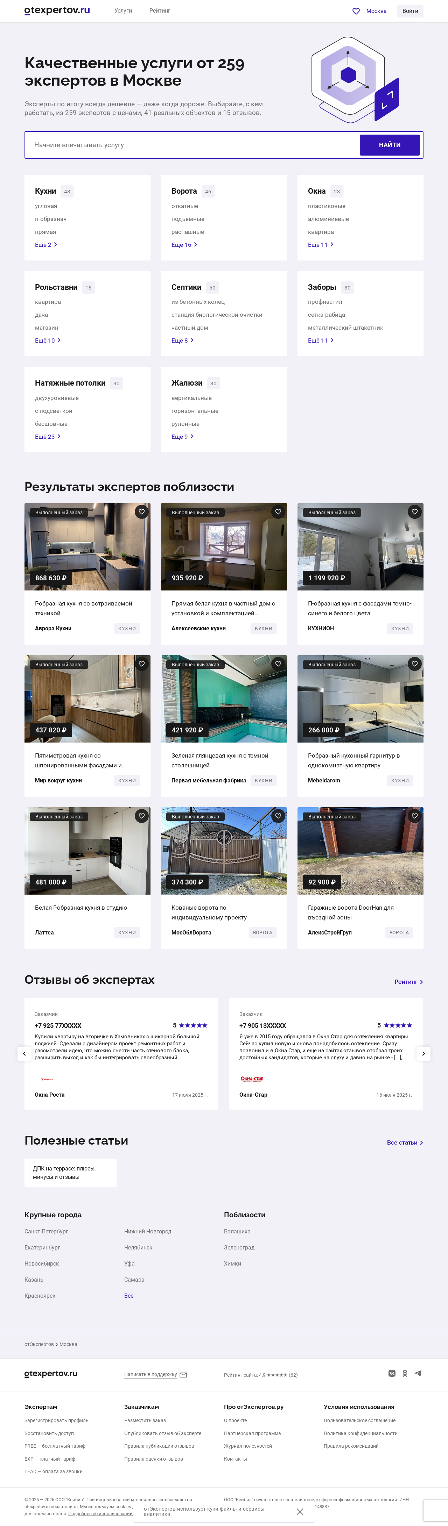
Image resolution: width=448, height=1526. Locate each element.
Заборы (324, 289)
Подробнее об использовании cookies (108, 1513)
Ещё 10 (48, 342)
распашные (188, 232)
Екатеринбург (42, 1251)
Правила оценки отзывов (153, 1459)
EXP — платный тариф (49, 1459)
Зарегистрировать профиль (56, 1420)
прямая (45, 232)
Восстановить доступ (49, 1433)
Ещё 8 (183, 342)
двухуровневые (57, 401)
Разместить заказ (145, 1420)
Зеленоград (239, 1251)
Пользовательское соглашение (360, 1420)
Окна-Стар (253, 1098)
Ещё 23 (48, 440)
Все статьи (405, 1146)
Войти (410, 11)
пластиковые (326, 206)
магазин (46, 330)
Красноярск (40, 1300)
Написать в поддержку (150, 1374)
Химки (232, 1267)
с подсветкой (53, 414)
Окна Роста (50, 1098)
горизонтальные (195, 414)
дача (41, 317)
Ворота (186, 192)
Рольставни (59, 289)
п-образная (50, 219)
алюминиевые (328, 219)
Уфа (129, 1267)
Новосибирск (41, 1267)
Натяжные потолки (74, 386)
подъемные (188, 219)
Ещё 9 (183, 440)
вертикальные (192, 401)
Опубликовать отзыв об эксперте (162, 1433)
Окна (318, 192)
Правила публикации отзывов (159, 1446)
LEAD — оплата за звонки (53, 1472)
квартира (321, 232)
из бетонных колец (198, 304)
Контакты (235, 1459)
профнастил (325, 304)
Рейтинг (159, 10)
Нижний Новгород (148, 1235)
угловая (46, 206)
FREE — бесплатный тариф (54, 1446)
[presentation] (24, 1057)
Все (128, 1300)
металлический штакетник (345, 330)
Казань (33, 1284)
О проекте (235, 1420)
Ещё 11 (321, 245)
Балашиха (237, 1235)
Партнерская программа (252, 1433)
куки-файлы (222, 1509)
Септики (188, 289)
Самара (134, 1284)
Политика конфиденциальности (361, 1433)
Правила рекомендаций (351, 1446)
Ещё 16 (184, 245)
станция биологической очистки (217, 317)
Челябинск (138, 1251)
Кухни (47, 192)
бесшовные (51, 427)
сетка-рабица (326, 317)
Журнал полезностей (248, 1446)
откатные (185, 206)
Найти (390, 145)
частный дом (190, 330)
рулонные (186, 427)
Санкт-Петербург (46, 1235)
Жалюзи (188, 386)
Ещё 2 (46, 245)
